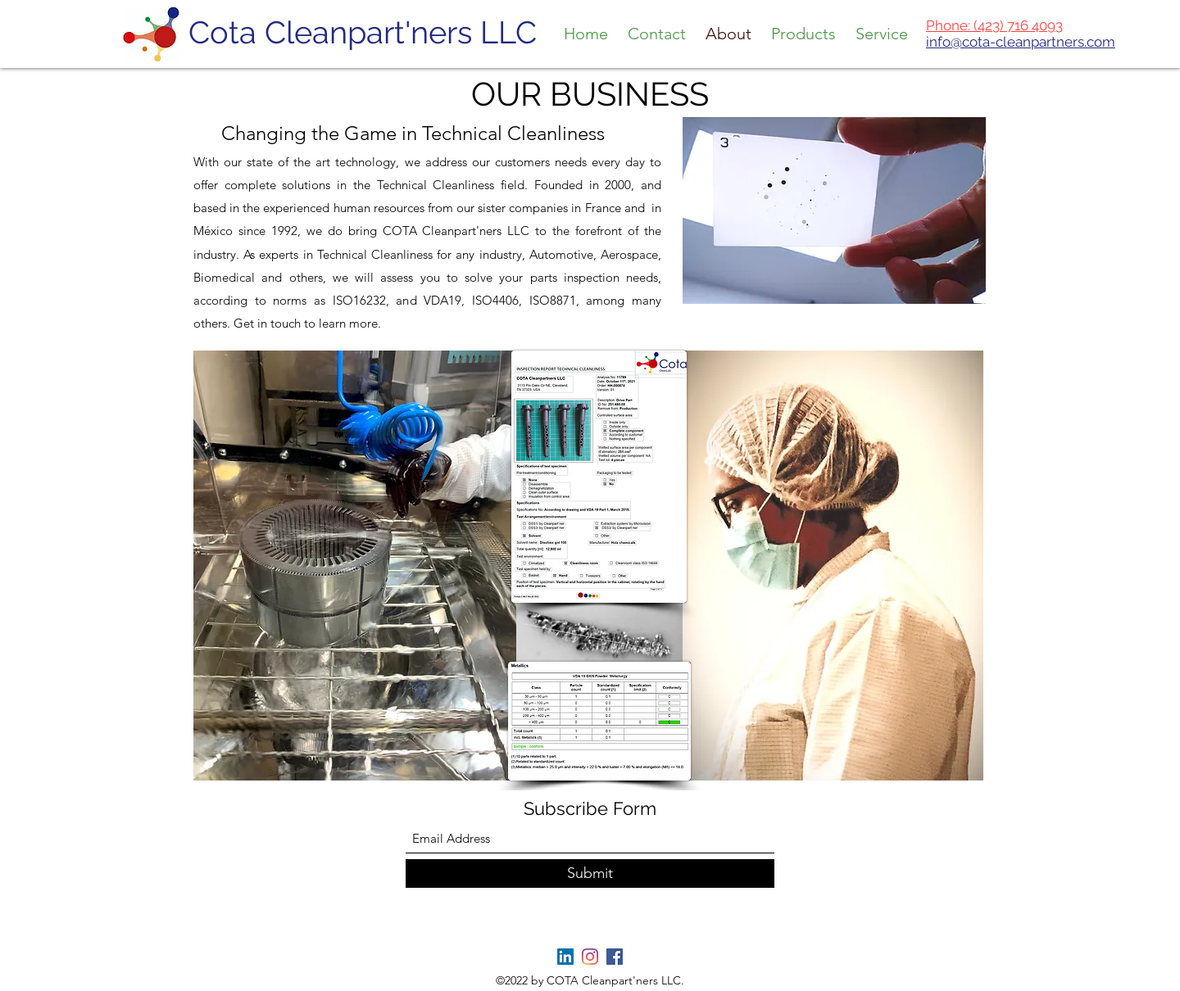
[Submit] (590, 873)
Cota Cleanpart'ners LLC (362, 32)
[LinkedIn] (565, 956)
